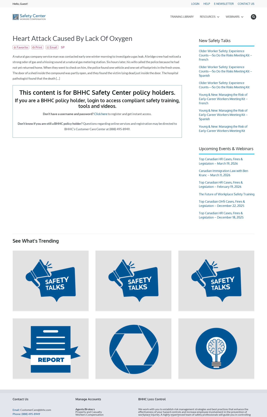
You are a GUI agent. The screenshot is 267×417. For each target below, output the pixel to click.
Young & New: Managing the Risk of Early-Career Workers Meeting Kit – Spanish (223, 115)
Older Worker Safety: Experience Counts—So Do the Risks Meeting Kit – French (225, 55)
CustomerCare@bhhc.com (35, 409)
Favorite (22, 47)
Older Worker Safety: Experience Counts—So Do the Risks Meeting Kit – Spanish (225, 71)
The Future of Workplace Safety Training (226, 194)
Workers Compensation (89, 414)
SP (63, 47)
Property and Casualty (88, 411)
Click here (100, 114)
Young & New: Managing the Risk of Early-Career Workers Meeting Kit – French (223, 99)
